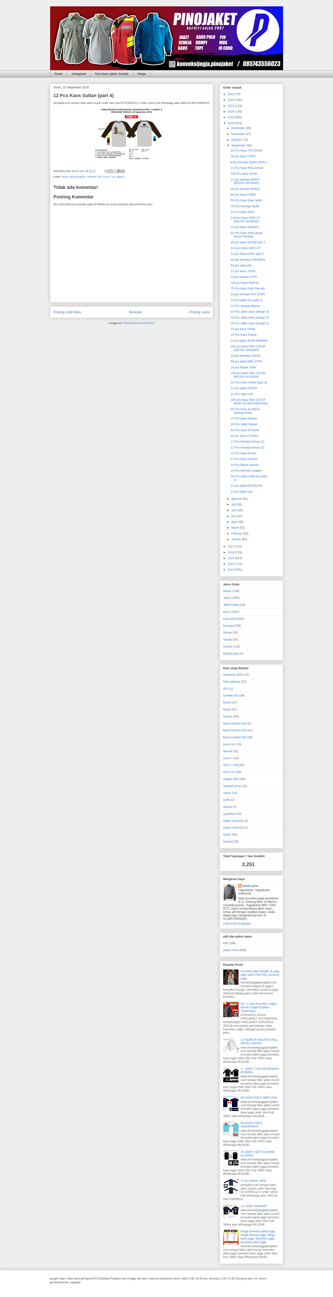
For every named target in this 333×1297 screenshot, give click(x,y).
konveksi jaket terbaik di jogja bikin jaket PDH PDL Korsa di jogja (260, 975)
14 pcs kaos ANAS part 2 (247, 253)
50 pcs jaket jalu (241, 265)
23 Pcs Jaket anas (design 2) (249, 317)
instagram (79, 73)
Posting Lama (199, 312)
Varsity (227, 639)
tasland (228, 841)
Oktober (237, 139)
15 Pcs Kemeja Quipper (246, 470)
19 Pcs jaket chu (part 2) (246, 300)
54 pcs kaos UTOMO (244, 435)
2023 (231, 94)
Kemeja (228, 625)
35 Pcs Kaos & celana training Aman (245, 410)
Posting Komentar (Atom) (139, 323)
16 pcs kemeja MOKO (245, 189)
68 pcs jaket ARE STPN (246, 361)
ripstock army (232, 786)
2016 (231, 552)
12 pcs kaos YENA (242, 271)
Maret (235, 527)
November (238, 134)
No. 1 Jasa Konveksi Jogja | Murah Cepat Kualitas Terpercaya (259, 1007)
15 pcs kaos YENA (242, 329)
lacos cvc (229, 744)
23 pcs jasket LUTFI (243, 277)
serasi (227, 793)
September (239, 145)
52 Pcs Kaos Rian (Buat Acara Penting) (246, 234)
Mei (234, 516)
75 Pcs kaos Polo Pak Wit (247, 288)
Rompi (227, 632)
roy (113, 176)
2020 (231, 111)
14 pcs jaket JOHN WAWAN (248, 340)
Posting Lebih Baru (68, 312)
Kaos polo (229, 618)
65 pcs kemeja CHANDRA (247, 259)
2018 (231, 123)
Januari (236, 539)
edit (225, 943)
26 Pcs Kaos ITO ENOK (246, 150)
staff (226, 799)
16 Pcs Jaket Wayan (243, 424)
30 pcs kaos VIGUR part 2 (247, 242)
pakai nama (230, 950)
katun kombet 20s (235, 723)
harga (142, 73)
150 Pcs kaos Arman (244, 173)
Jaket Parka (231, 604)
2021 (231, 105)
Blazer (227, 591)
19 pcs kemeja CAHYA (245, 355)
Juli (234, 504)
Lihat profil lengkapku (237, 923)
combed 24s (94, 176)
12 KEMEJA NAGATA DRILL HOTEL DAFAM (259, 1041)
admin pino (250, 885)
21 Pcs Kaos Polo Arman (246, 168)
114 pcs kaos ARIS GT (245, 248)
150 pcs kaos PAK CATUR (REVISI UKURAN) (247, 348)
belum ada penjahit (73, 176)
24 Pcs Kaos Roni (242, 212)
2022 (231, 100)
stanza (227, 806)
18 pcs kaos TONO (243, 156)
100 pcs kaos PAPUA (244, 282)
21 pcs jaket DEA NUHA (246, 485)
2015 (231, 558)
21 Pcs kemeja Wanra (244, 306)
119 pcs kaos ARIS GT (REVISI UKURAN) (245, 219)
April (234, 522)
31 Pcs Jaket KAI (241, 394)
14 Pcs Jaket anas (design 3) (249, 311)
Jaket (226, 597)
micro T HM (230, 765)
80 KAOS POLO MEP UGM (259, 1097)
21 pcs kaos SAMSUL (244, 227)
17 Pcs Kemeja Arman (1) (247, 441)
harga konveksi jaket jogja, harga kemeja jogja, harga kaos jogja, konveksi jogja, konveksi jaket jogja (258, 1237)
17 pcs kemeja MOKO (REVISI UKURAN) (245, 181)
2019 (231, 117)
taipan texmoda (233, 820)
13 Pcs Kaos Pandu (243, 334)
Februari (237, 533)
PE (225, 688)
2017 (231, 546)
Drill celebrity (231, 681)
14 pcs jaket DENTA (243, 388)
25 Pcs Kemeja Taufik (244, 206)
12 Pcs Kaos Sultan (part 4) (248, 382)
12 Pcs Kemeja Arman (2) (247, 447)
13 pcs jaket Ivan (241, 491)
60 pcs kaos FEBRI (243, 194)
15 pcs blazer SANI (243, 367)
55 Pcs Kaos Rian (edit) (246, 200)
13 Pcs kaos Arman (243, 453)
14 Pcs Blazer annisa (244, 465)
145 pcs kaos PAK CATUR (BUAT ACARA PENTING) (249, 401)
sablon (120, 176)
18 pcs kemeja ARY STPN (247, 294)
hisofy (227, 709)
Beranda (135, 312)
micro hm (229, 772)
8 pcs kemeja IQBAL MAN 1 (248, 162)
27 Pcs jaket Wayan (243, 418)
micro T (228, 758)
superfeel (229, 813)
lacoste (228, 751)
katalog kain (231, 653)
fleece (227, 702)
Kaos (106, 176)
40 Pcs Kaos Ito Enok (244, 430)
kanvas (228, 716)
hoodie (227, 646)
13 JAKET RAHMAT (254, 1206)
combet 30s (230, 695)
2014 (231, 564)
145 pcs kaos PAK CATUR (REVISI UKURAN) (247, 374)
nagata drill (230, 779)
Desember (238, 128)
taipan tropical (232, 827)
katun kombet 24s (235, 730)
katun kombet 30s (235, 737)
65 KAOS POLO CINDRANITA (251, 1124)
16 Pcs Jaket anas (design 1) (249, 323)
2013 (231, 569)
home (59, 73)
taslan (227, 834)
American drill (232, 674)
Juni (234, 510)
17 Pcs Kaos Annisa (243, 459)
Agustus (237, 498)
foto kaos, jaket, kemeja (111, 73)
